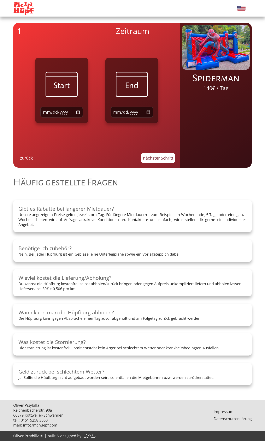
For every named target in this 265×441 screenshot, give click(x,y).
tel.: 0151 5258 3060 (30, 420)
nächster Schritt (158, 158)
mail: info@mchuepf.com (35, 425)
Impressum (224, 411)
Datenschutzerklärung (233, 418)
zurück (26, 158)
